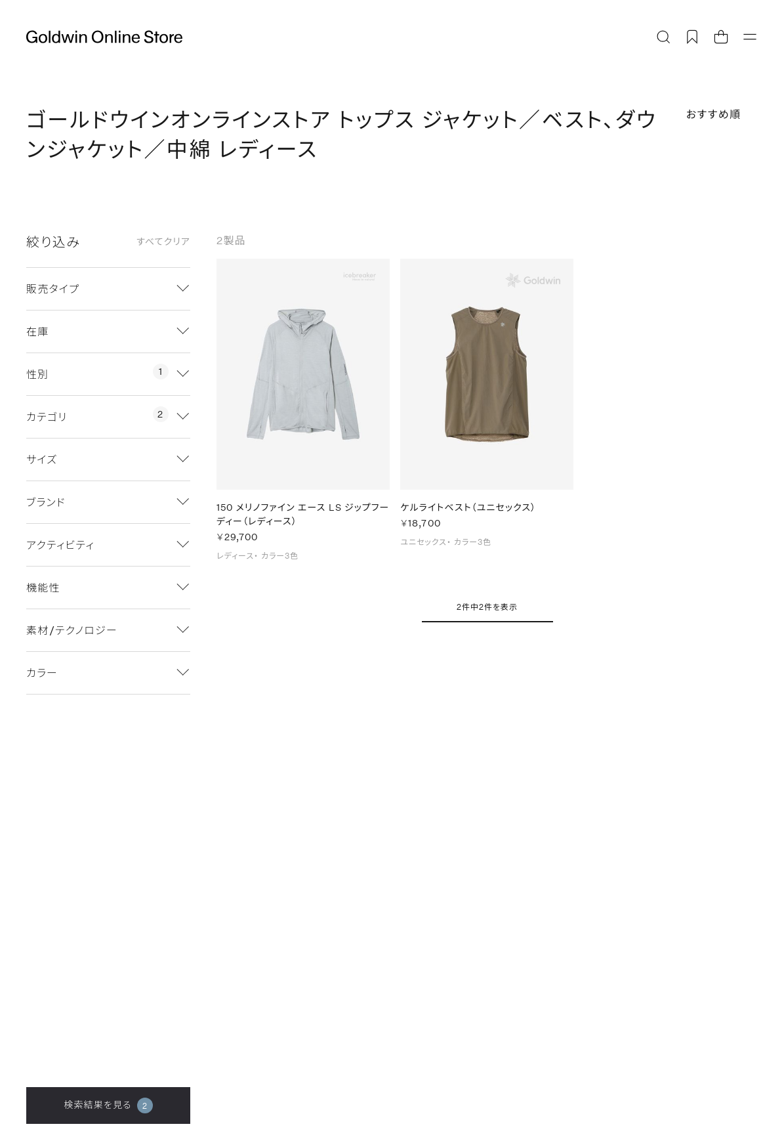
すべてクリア (163, 241)
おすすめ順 (713, 114)
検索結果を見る (108, 1105)
